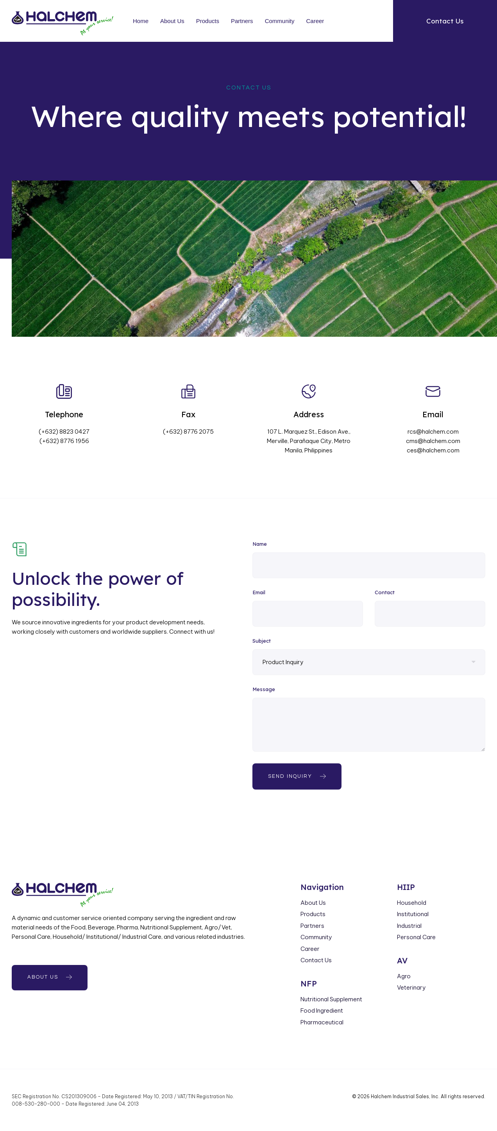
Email (258, 592)
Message (263, 689)
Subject (261, 641)
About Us (172, 21)
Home (140, 21)
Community (280, 21)
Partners (242, 21)
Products (207, 21)
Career (315, 21)
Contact (385, 592)
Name (259, 544)
